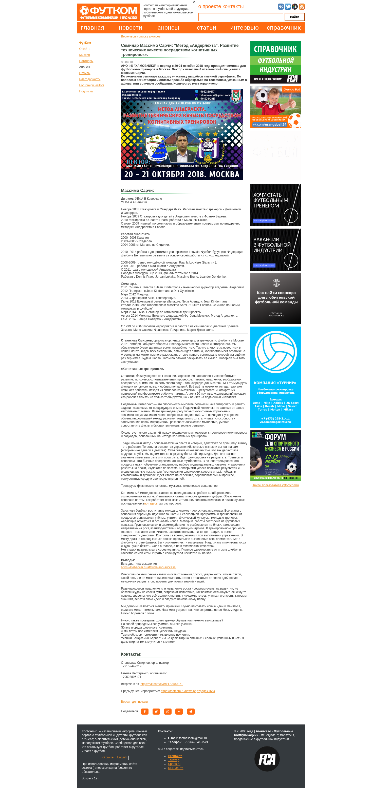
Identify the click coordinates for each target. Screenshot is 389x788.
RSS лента (175, 768)
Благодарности (90, 79)
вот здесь (151, 503)
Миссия (84, 55)
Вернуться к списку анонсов (141, 36)
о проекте (209, 6)
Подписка (86, 91)
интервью (244, 27)
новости (130, 27)
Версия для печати (134, 701)
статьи (206, 27)
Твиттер (173, 760)
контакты (233, 6)
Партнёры (86, 61)
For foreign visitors (91, 85)
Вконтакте (175, 756)
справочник (282, 27)
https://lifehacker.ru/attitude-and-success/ (148, 567)
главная (92, 27)
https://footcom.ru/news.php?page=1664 (188, 691)
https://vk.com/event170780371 (161, 684)
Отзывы (84, 73)
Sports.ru (174, 764)
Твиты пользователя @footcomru (275, 485)
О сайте (84, 49)
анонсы (168, 27)
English (122, 757)
